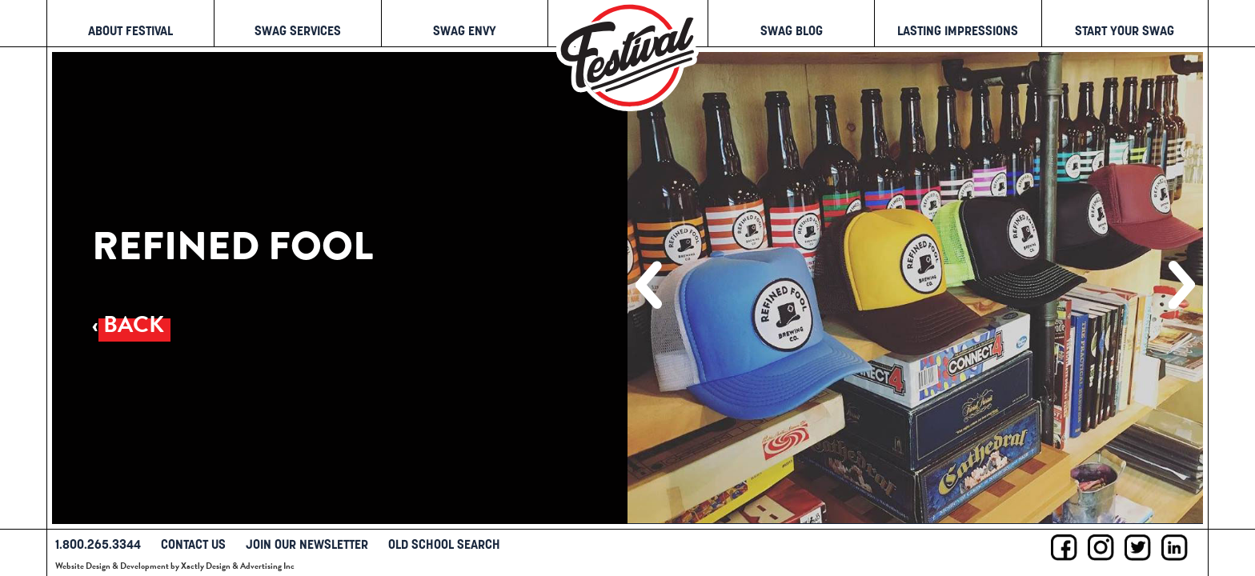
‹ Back (128, 324)
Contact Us (193, 544)
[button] (649, 285)
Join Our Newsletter (307, 544)
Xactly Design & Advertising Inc (238, 566)
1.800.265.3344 (98, 544)
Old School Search (444, 544)
